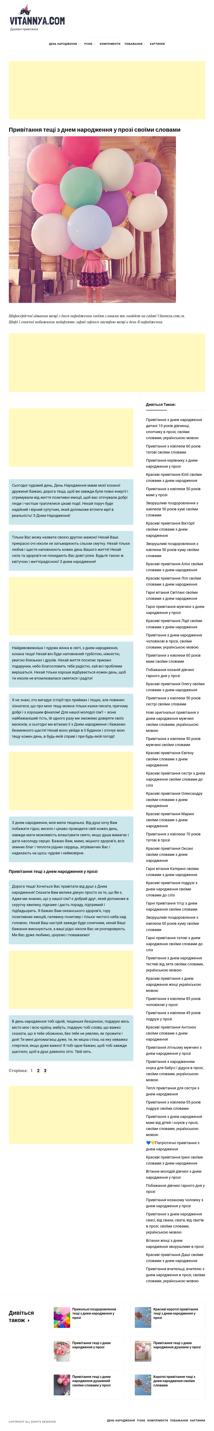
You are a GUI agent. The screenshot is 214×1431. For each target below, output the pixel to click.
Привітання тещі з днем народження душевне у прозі (177, 1345)
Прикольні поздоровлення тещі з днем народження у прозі (94, 1313)
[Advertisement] (107, 90)
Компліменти (110, 43)
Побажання (135, 44)
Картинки (157, 43)
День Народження (64, 44)
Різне (90, 44)
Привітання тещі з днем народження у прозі (91, 1345)
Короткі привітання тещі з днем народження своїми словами (174, 1381)
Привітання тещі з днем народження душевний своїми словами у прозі (91, 1381)
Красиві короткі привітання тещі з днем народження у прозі (175, 1313)
